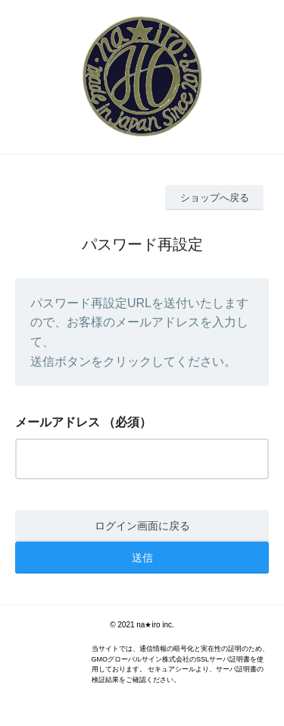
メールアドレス (57, 422)
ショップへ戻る (214, 197)
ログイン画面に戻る (142, 526)
